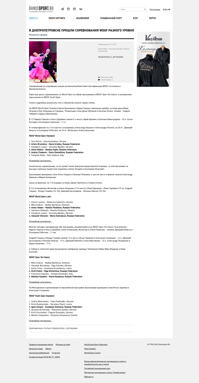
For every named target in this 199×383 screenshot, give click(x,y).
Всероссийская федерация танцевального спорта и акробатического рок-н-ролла (105, 362)
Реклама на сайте (63, 344)
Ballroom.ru (88, 377)
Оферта (48, 349)
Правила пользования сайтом (41, 344)
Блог (135, 18)
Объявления (82, 18)
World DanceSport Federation (96, 344)
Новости (33, 18)
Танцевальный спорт (111, 18)
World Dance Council (92, 353)
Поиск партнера (57, 18)
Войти (165, 10)
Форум (152, 18)
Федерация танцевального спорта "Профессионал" (105, 372)
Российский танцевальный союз (97, 368)
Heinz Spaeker (90, 349)
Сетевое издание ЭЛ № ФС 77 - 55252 (44, 357)
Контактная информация (39, 353)
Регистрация (155, 10)
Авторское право (36, 349)
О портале (56, 353)
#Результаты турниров (38, 35)
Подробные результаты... (40, 160)
